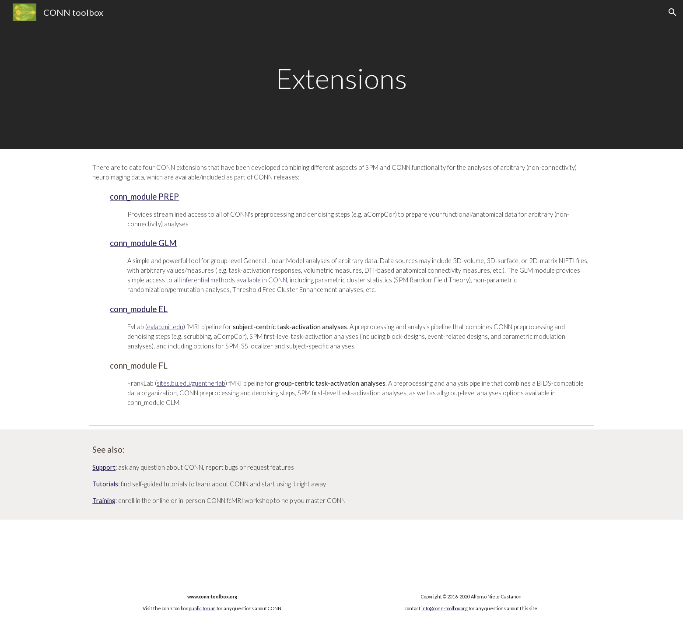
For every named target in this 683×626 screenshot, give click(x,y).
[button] (672, 12)
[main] (341, 74)
